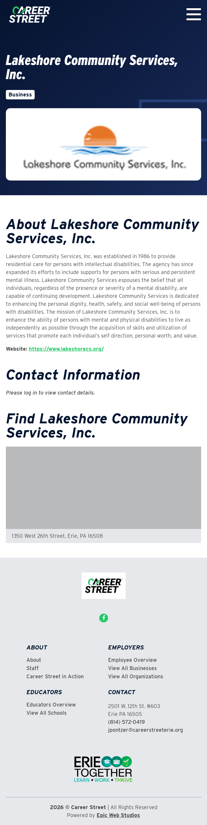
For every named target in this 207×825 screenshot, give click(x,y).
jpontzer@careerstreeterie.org (145, 730)
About (33, 660)
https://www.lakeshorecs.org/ (66, 349)
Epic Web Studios (118, 815)
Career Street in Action (55, 676)
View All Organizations (135, 676)
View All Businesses (132, 668)
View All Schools (46, 713)
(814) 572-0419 (126, 722)
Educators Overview (51, 704)
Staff (32, 668)
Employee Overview (132, 660)
